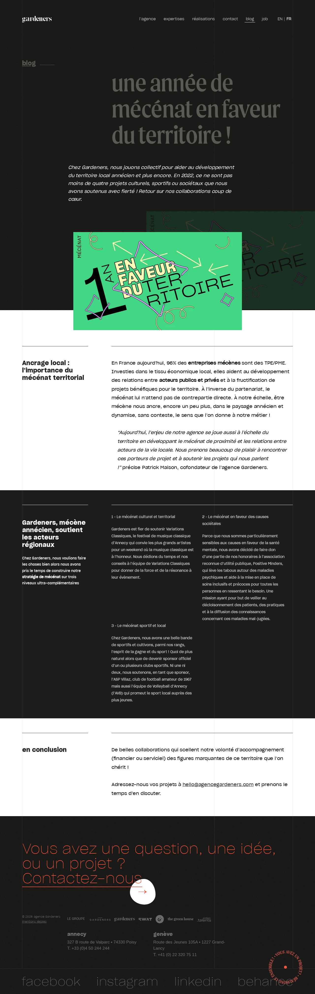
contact (230, 19)
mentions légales (34, 921)
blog (250, 19)
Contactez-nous (82, 877)
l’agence (147, 19)
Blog (29, 62)
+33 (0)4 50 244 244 (91, 948)
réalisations (203, 19)
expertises (174, 19)
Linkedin (198, 981)
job (265, 20)
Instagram (127, 981)
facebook (51, 981)
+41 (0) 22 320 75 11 (177, 954)
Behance (265, 981)
